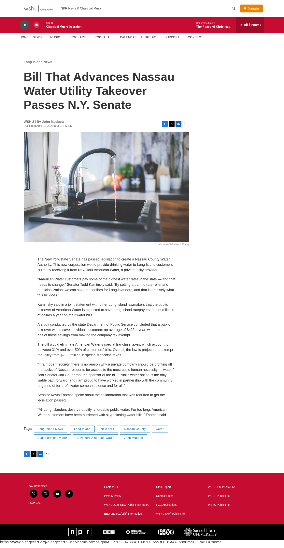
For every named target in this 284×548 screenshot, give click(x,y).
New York (107, 432)
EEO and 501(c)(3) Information (123, 517)
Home (24, 41)
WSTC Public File (219, 508)
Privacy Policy (112, 499)
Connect (195, 41)
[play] (24, 28)
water (160, 432)
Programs (77, 41)
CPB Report (163, 490)
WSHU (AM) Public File (170, 517)
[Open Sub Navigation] (44, 41)
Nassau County (135, 432)
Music (55, 41)
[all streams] (250, 29)
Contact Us (111, 490)
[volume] (36, 28)
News (37, 41)
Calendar (128, 41)
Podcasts (103, 41)
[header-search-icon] (234, 10)
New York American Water (95, 441)
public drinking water (52, 441)
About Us (148, 41)
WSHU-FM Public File (221, 490)
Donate (254, 10)
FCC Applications (166, 508)
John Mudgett (133, 441)
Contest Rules (164, 499)
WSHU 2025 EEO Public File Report (126, 508)
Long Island (82, 432)
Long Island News (38, 66)
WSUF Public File (219, 499)
